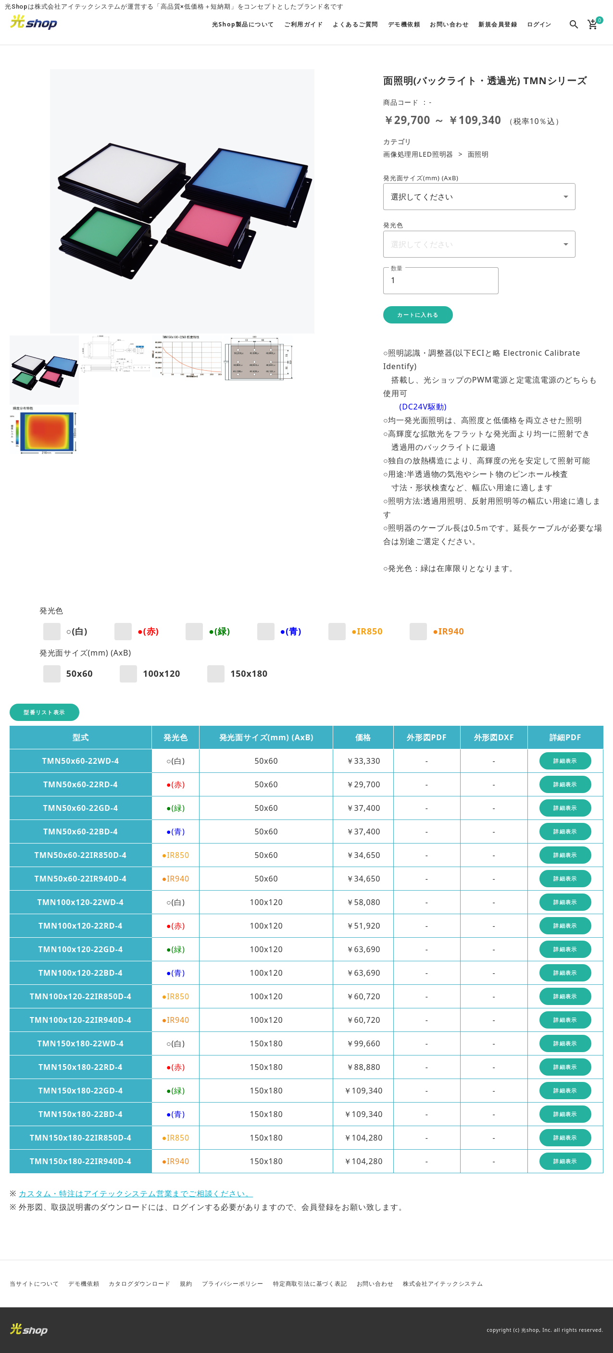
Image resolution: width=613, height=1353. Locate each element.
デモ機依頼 (83, 1283)
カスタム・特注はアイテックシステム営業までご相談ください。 (136, 1193)
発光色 (393, 225)
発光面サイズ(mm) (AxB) (421, 178)
